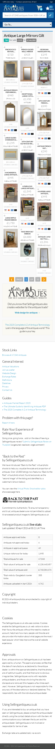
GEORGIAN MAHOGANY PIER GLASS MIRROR (44, 51)
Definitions (7, 380)
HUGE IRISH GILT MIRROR (27, 233)
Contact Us (7, 390)
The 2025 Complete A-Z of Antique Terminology (27, 324)
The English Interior (10, 59)
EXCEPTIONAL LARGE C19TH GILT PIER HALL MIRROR (27, 97)
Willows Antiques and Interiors (11, 227)
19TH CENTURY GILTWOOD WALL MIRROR (27, 144)
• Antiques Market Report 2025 (16, 403)
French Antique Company (44, 110)
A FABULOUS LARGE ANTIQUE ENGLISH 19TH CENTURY (27, 189)
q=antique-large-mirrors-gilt (27, 24)
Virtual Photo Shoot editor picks (31, 488)
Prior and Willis (44, 245)
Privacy (5, 386)
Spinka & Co (10, 99)
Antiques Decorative (27, 103)
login (51, 2)
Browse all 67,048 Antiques (14, 355)
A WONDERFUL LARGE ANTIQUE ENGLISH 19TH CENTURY (10, 176)
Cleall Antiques (10, 181)
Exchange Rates (9, 376)
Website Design (9, 373)
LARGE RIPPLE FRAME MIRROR (11, 219)
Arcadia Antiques (27, 240)
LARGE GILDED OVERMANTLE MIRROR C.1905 (10, 140)
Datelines (6, 383)
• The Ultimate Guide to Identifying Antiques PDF (24, 406)
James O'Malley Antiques (27, 59)
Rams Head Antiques (44, 59)
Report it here (8, 422)
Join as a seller (8, 370)
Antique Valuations (10, 366)
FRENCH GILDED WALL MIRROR (27, 50)
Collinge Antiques (10, 146)
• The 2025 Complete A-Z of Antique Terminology (24, 409)
